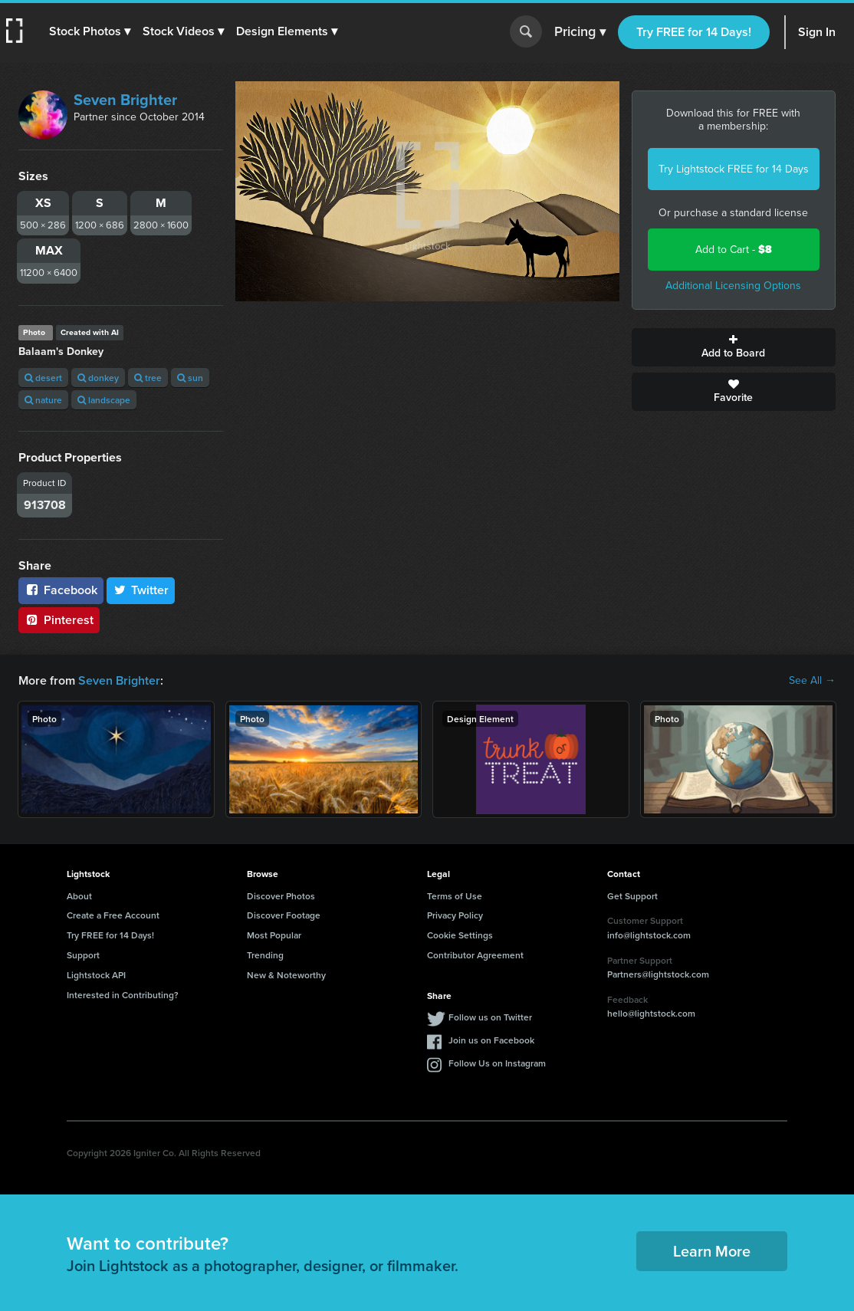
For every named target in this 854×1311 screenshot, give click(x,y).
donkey (98, 377)
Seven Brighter (125, 99)
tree (148, 377)
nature (43, 399)
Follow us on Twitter (490, 1017)
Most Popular (274, 934)
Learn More (712, 1251)
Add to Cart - (733, 250)
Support (83, 954)
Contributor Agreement (475, 954)
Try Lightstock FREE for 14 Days (734, 169)
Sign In (817, 32)
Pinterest (59, 620)
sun (190, 377)
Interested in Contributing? (123, 994)
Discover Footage (283, 915)
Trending (265, 954)
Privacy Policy (455, 915)
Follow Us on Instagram (497, 1063)
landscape (103, 399)
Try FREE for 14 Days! (693, 32)
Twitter (141, 590)
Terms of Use (454, 895)
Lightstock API (96, 974)
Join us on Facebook (491, 1039)
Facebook (61, 590)
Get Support (632, 895)
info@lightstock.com (649, 934)
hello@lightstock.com (651, 1013)
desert (43, 377)
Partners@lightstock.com (658, 974)
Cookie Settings (460, 934)
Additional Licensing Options (733, 286)
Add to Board (734, 347)
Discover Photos (281, 895)
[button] (89, 31)
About (79, 895)
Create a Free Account (113, 915)
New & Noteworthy (286, 974)
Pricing (580, 32)
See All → (812, 680)
